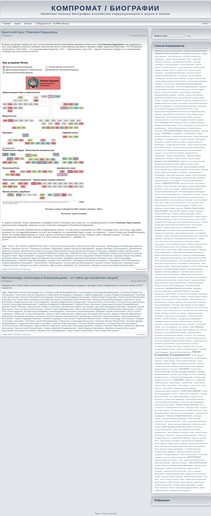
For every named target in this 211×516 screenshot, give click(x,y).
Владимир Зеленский (187, 120)
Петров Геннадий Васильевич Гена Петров (170, 338)
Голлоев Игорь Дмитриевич (130, 302)
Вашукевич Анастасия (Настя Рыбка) (180, 109)
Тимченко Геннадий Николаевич (179, 416)
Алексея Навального (184, 67)
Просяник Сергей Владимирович (41, 321)
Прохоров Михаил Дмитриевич (180, 352)
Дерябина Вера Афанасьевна (124, 251)
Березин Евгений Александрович (37, 297)
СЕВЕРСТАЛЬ (190, 380)
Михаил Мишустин (169, 299)
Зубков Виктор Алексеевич (191, 194)
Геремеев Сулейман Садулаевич (46, 248)
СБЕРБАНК (178, 380)
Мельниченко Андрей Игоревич (166, 294)
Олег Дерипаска (171, 327)
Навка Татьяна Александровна (175, 316)
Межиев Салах (105, 258)
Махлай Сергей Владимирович (173, 285)
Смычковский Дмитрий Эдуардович (167, 402)
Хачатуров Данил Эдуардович (165, 452)
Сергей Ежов (200, 380)
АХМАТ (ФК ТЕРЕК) (17, 246)
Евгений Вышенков (161, 178)
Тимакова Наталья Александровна (182, 413)
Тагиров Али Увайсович (60, 260)
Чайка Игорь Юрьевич (179, 463)
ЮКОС (182, 479)
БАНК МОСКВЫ (169, 84)
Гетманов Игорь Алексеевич (101, 302)
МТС (182, 308)
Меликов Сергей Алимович (49, 316)
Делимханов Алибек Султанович (37, 251)
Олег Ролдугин (183, 327)
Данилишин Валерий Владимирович (120, 304)
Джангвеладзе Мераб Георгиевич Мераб (169, 167)
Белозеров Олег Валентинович (179, 89)
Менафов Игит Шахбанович (78, 316)
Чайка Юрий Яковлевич (197, 463)
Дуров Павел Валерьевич (176, 175)
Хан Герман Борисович (193, 449)
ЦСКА (181, 460)
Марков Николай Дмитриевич (126, 314)
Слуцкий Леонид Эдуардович (174, 399)
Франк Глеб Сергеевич (162, 446)
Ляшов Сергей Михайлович (60, 314)
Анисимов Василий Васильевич (166, 76)
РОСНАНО (174, 369)
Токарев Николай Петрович (197, 421)
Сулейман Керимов (178, 410)
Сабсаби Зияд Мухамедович (32, 260)
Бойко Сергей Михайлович (131, 297)
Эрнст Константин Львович (169, 479)
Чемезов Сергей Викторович (181, 465)
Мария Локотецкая (161, 283)
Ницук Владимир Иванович (28, 318)
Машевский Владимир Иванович (18, 316)
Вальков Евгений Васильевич (107, 299)
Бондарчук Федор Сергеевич (172, 100)
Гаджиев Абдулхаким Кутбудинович (68, 302)
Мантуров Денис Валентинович (166, 280)
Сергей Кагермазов (161, 383)
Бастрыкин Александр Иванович (189, 84)
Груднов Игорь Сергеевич (88, 304)
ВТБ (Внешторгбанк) (173, 131)
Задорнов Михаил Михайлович (192, 189)
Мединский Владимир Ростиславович (186, 291)
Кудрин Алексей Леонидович (188, 250)
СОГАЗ (201, 405)
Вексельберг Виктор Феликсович (174, 114)
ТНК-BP (183, 421)
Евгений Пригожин (189, 178)
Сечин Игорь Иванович (190, 391)
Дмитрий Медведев (191, 167)
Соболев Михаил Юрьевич (91, 323)
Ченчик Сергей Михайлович (29, 328)
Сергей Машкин (174, 383)
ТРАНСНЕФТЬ (197, 427)
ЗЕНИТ (157, 194)
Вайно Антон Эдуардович (163, 106)
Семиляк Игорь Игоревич (64, 323)
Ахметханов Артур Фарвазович (30, 295)
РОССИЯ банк (196, 369)
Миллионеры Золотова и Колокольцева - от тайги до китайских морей (60, 277)
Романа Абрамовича (162, 369)
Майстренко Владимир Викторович (93, 314)
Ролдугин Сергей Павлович (180, 366)
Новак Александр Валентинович (175, 324)
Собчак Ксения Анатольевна (164, 405)
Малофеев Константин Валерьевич (167, 274)
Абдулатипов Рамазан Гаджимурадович (168, 51)
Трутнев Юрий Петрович (163, 430)
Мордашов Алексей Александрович (167, 308)
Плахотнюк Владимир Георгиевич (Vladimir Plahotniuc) (173, 341)
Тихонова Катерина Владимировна (174, 418)
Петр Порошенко (199, 335)
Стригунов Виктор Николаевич (121, 323)
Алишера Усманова (161, 70)
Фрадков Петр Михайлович (198, 443)
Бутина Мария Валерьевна (198, 103)
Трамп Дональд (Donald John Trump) (176, 427)
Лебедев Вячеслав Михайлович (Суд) (173, 258)
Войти (205, 23)
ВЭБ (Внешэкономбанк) (191, 131)
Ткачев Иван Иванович (172, 421)
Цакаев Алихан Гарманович (109, 263)
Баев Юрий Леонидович (59, 295)
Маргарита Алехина (198, 280)
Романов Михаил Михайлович (110, 321)
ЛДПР (157, 258)
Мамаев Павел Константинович (192, 274)
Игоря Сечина (169, 203)
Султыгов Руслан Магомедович (17, 325)
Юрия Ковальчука (186, 482)
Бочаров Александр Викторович (45, 299)
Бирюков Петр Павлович (194, 95)
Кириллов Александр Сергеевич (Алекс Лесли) (188, 219)
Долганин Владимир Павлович (110, 306)
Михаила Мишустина (197, 299)
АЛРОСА (172, 70)
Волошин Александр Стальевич (188, 125)
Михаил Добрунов (194, 296)
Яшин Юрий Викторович (107, 330)
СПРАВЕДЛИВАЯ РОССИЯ (174, 407)
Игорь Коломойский (200, 200)
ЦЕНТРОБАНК (194, 457)
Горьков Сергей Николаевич (197, 145)
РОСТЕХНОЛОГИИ (162, 372)
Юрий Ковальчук (160, 482)
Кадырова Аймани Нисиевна (97, 255)
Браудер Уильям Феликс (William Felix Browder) (171, 103)
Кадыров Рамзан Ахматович (50, 255)
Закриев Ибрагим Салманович (53, 253)
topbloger (8, 36)
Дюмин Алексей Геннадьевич (196, 175)
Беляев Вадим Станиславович (190, 92)
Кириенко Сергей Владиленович (182, 216)
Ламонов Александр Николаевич (193, 255)
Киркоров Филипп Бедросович (165, 222)
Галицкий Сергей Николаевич (181, 136)
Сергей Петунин (186, 383)
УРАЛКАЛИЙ (170, 435)
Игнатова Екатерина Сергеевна (181, 200)
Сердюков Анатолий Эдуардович (184, 388)
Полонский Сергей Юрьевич (164, 343)
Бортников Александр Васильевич (195, 100)
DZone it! (18, 269)
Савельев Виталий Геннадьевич (181, 377)
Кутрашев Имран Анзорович (16, 258)
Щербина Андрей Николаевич (121, 328)
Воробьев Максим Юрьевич (177, 128)
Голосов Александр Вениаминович (19, 304)
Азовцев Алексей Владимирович (61, 292)
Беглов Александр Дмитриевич (187, 87)
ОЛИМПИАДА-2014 (161, 330)
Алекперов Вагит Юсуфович (182, 62)
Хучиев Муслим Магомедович (79, 263)
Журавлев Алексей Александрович (19, 253)
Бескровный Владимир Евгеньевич (72, 297)
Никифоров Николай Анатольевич (167, 321)
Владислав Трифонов (196, 122)
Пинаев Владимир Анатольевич (59, 318)
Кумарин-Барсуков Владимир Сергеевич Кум (188, 252)
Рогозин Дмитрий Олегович (186, 363)
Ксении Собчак (160, 250)
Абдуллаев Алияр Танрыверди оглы (26, 292)
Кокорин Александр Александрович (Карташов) (181, 236)
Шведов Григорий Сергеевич (34, 265)
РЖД (173, 363)
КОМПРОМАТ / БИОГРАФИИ (105, 8)
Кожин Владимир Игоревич (184, 233)
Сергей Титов (172, 385)
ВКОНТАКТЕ (174, 120)
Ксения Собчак (171, 250)
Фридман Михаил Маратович (182, 446)
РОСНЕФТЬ (184, 369)
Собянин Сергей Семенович (187, 405)
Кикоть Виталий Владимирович (91, 309)
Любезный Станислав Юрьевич (30, 314)
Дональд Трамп (194, 169)
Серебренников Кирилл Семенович (167, 391)
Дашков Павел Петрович (14, 306)
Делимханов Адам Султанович (177, 158)
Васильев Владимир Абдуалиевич (186, 106)
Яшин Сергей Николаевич (80, 330)
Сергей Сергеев (199, 383)
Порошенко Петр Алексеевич (193, 346)
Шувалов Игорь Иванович (193, 476)
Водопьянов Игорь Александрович (32, 302)
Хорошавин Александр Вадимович (167, 454)
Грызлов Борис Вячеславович (173, 153)
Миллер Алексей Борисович (188, 294)
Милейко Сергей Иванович (106, 316)
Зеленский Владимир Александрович (192, 192)
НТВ (163, 327)
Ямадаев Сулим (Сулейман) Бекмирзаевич (113, 265)
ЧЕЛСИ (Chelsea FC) (162, 465)
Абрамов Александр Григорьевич (195, 51)
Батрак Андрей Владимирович (120, 295)
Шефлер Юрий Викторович (175, 474)
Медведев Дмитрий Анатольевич (80, 258)
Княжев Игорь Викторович (121, 309)
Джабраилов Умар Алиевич (189, 164)
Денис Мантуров (194, 158)
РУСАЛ (193, 374)
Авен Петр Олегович (174, 56)
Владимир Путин (166, 122)
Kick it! (10, 269)
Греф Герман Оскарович (163, 147)
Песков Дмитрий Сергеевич (174, 335)
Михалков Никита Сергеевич (165, 302)
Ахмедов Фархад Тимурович (197, 81)
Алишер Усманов (199, 67)
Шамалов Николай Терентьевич (175, 471)
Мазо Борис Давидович (171, 272)
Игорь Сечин (159, 203)
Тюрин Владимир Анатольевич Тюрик (180, 432)
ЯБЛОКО (172, 488)
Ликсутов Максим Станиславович (176, 263)
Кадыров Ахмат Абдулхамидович (18, 255)
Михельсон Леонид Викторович (187, 302)
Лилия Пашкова (194, 263)
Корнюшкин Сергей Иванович (80, 311)
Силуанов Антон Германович (188, 394)
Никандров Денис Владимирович (189, 319)
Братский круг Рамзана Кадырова (29, 32)
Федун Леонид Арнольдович (170, 441)
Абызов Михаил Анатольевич (190, 53)
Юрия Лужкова (199, 482)
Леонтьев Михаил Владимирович (166, 261)
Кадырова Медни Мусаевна (127, 255)
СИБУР (174, 394)
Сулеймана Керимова (193, 410)
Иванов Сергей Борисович (179, 197)
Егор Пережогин (175, 180)
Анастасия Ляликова (193, 73)
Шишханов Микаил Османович (172, 476)
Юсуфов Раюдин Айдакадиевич (185, 485)
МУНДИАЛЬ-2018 (191, 308)
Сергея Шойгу (167, 388)
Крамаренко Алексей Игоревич (191, 247)
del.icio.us (27, 269)
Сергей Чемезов (183, 385)
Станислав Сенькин (192, 407)
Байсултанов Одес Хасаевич (91, 246)
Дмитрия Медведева (180, 169)
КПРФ (177, 247)
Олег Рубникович (197, 327)
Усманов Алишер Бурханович (186, 435)
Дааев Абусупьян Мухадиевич (79, 248)
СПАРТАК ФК (159, 407)
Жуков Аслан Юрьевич (172, 189)
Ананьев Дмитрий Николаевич (175, 73)
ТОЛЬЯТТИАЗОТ (161, 424)
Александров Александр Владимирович (99, 292)
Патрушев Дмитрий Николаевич (175, 332)
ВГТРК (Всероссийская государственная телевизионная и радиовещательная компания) (180, 111)
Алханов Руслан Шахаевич (62, 246)
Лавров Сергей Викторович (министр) (168, 255)
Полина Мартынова (200, 341)
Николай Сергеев (186, 321)
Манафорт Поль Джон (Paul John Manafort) (192, 277)
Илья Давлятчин (181, 203)
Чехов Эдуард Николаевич (91, 328)
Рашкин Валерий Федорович (186, 361)
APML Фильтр (62, 24)
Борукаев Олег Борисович (15, 299)
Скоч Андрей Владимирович (179, 396)
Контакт (28, 24)
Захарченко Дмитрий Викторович (166, 192)
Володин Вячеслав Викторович (165, 125)
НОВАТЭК (190, 324)
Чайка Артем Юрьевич (162, 463)
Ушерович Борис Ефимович (181, 438)
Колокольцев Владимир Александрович (44, 311)
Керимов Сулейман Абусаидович (183, 214)
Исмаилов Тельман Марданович (178, 205)
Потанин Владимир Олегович (165, 349)
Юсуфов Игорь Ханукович (164, 485)
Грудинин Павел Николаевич (177, 150)
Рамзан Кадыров (169, 361)
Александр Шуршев (172, 64)
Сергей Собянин (160, 385)
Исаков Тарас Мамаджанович (59, 309)
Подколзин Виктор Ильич (88, 318)
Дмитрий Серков (166, 169)
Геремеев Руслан (20, 248)
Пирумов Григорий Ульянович (196, 338)
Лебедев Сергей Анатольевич (111, 311)
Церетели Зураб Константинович (166, 460)
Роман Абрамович (197, 366)
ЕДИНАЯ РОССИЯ (38, 246)
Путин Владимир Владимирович (178, 353)
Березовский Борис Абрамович (165, 95)
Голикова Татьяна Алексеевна (174, 142)
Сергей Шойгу (195, 385)
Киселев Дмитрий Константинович (189, 222)
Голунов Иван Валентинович (176, 145)
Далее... (6, 239)
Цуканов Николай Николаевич (194, 460)
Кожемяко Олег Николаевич (164, 233)
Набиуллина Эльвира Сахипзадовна (174, 313)
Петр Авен (188, 335)
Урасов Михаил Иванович (47, 325)
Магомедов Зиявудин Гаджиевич (175, 269)
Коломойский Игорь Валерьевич (185, 238)
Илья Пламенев (193, 203)
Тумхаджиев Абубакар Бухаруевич (90, 260)
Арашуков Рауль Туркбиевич (177, 78)
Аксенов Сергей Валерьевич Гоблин (178, 59)
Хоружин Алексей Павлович (108, 325)
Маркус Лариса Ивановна (178, 283)
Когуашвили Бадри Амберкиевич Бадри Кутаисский (185, 230)
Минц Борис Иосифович (178, 296)
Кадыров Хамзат (74, 255)
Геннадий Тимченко (172, 139)
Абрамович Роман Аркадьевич (167, 53)
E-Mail (4, 269)
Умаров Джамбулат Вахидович (17, 263)
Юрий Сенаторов (173, 482)
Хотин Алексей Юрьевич (188, 454)
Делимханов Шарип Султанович (91, 251)
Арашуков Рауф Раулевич (197, 78)
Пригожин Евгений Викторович (187, 349)
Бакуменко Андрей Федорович (88, 295)
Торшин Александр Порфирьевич (179, 424)
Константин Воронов (176, 241)
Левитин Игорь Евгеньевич (196, 258)
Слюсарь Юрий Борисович (194, 399)
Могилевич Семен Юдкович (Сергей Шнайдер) (188, 305)
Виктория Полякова (186, 117)
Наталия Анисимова (170, 319)
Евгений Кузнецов (175, 178)
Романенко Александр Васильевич (76, 321)
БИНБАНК (181, 95)
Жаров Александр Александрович (176, 186)
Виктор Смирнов (172, 117)
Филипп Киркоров (161, 443)
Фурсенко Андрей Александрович (172, 449)
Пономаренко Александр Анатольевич (168, 346)
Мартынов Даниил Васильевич (46, 258)
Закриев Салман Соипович (83, 253)
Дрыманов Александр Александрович (174, 172)
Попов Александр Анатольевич (118, 318)
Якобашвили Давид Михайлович (187, 488)
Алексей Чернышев (169, 67)
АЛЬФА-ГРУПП (182, 70)
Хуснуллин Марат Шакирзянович (175, 457)
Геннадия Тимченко (187, 139)
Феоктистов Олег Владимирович (192, 441)
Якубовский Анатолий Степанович (19, 330)
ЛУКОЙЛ (194, 266)
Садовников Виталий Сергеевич (34, 323)
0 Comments (141, 269)
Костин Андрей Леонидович (176, 244)
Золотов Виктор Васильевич (29, 309)
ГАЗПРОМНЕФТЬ (190, 134)
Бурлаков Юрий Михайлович (77, 299)
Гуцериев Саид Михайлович (176, 156)
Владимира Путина (181, 122)
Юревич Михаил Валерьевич (196, 479)
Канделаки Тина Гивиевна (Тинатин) (181, 211)
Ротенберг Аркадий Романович (183, 372)
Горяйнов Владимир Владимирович (56, 304)
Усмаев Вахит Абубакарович (48, 263)
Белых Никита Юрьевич (170, 92)
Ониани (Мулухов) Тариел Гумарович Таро (184, 330)
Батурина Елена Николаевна (165, 87)
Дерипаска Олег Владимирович (167, 161)
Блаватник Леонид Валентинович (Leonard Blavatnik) (173, 98)
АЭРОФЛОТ (159, 84)
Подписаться (43, 24)
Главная (7, 24)
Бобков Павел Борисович (104, 297)
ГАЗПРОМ (166, 133)
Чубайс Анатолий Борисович (176, 468)
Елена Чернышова (187, 183)
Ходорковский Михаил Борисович (188, 452)
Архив (17, 24)
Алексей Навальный (187, 64)
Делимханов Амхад (64, 251)
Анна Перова (182, 76)
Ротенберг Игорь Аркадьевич (180, 374)
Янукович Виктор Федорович (180, 490)
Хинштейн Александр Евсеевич (77, 325)
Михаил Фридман (183, 299)
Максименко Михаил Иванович (191, 272)
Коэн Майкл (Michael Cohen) (164, 247)
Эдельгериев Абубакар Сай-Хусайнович (70, 265)
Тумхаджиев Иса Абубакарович (124, 260)
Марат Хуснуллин (184, 280)
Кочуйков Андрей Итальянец (197, 244)
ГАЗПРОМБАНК (177, 134)
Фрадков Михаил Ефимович (178, 443)
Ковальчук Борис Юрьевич (173, 227)
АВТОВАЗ (186, 56)
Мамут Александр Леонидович (165, 277)
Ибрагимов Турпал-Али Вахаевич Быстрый (120, 253)
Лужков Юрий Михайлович (180, 266)
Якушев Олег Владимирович (51, 330)
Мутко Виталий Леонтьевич (172, 310)
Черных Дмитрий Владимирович (60, 328)
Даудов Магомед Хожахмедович (112, 248)
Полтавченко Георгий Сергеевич (186, 343)
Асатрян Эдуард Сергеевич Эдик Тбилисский (170, 81)
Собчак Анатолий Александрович (192, 402)
